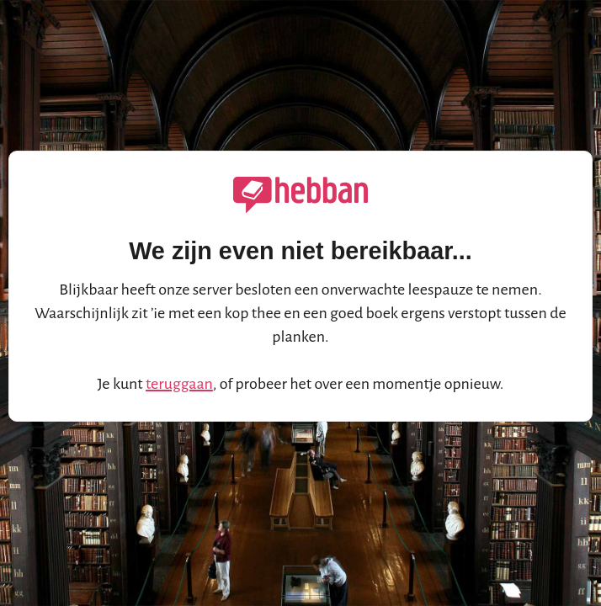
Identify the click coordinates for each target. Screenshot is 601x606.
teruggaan (179, 383)
